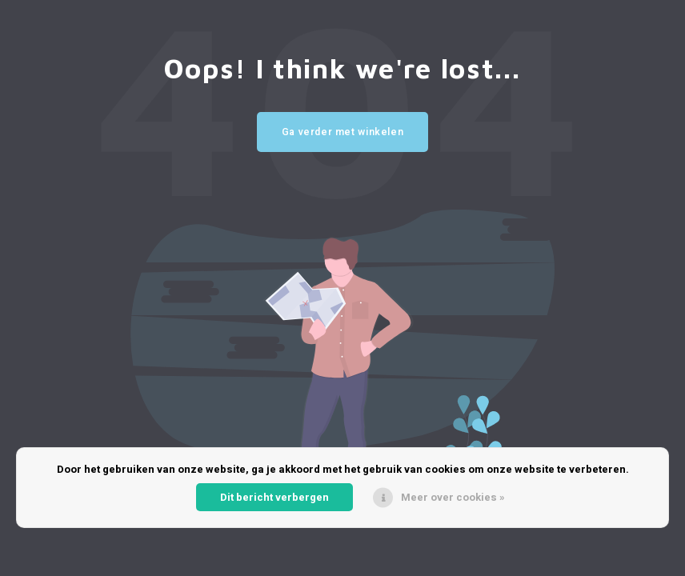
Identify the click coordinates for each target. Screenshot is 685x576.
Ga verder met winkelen (343, 132)
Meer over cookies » (453, 497)
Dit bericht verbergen (274, 497)
